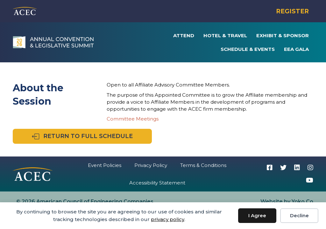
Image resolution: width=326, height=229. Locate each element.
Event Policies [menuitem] (104, 165)
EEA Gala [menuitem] (296, 49)
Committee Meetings (133, 119)
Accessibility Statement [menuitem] (157, 183)
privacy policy (167, 219)
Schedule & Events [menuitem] (248, 49)
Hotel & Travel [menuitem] (225, 35)
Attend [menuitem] (183, 35)
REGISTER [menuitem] (292, 11)
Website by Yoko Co (286, 201)
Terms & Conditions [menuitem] (203, 165)
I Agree (257, 215)
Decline (299, 215)
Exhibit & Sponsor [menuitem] (282, 35)
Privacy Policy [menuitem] (150, 165)
